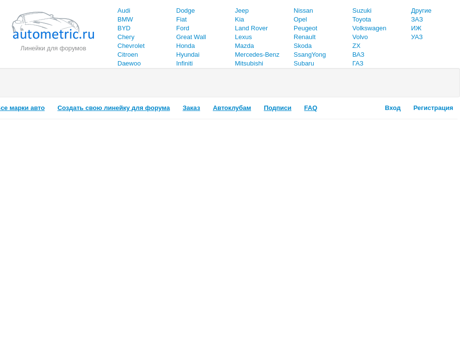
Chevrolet (131, 45)
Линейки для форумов (53, 48)
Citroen (127, 54)
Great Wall (191, 37)
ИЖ (416, 28)
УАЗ (417, 37)
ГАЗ (358, 63)
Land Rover (251, 28)
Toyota (361, 19)
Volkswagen (369, 28)
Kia (239, 19)
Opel (300, 19)
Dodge (185, 10)
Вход (393, 107)
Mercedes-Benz (257, 54)
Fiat (181, 19)
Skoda (303, 45)
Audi (123, 10)
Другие (421, 10)
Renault (305, 37)
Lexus (243, 37)
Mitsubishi (249, 63)
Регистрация (433, 107)
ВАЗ (358, 54)
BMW (125, 19)
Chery (126, 37)
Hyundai (188, 54)
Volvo (360, 37)
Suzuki (361, 10)
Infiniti (184, 63)
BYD (124, 28)
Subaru (304, 63)
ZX (356, 45)
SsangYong (310, 54)
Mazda (244, 45)
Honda (185, 45)
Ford (182, 28)
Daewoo (129, 63)
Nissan (303, 10)
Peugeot (305, 28)
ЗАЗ (417, 19)
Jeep (242, 10)
